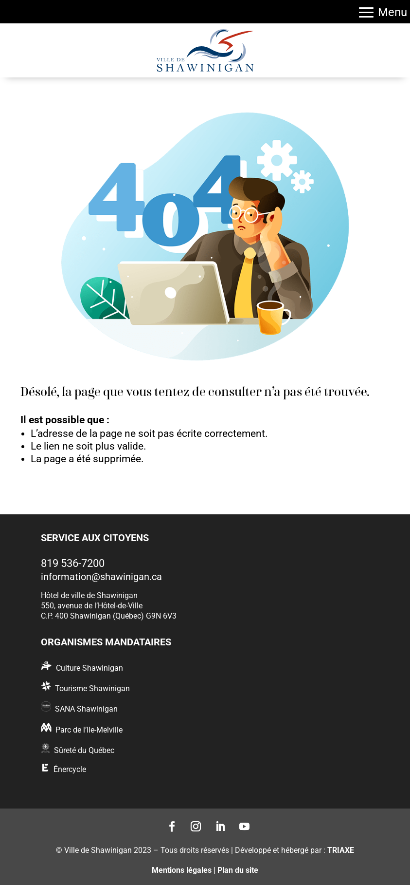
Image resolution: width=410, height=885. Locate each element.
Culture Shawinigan (89, 668)
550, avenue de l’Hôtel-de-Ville (92, 605)
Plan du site (237, 870)
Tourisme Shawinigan (92, 688)
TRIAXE (340, 850)
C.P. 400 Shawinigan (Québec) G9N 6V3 (109, 616)
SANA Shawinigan (86, 709)
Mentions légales (182, 870)
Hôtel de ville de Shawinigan (89, 595)
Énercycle (69, 769)
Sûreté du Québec (84, 750)
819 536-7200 (73, 563)
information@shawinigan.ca (101, 577)
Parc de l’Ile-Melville (89, 729)
